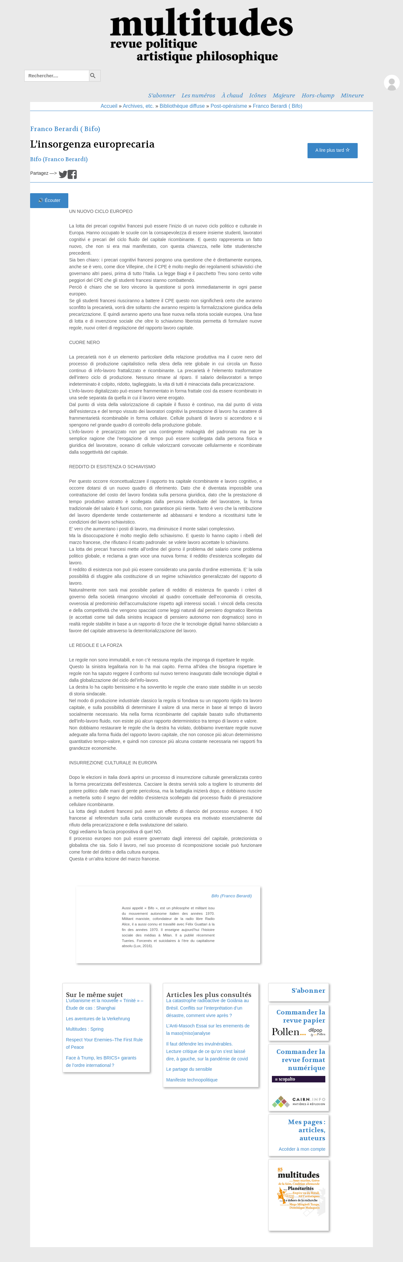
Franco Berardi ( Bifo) (277, 106)
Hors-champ (318, 95)
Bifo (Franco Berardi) (59, 159)
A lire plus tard (332, 150)
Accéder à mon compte (302, 1149)
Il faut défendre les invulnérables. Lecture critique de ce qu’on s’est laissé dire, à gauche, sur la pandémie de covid (207, 1051)
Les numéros (198, 95)
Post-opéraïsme (228, 106)
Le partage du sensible (189, 1069)
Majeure (284, 95)
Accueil (109, 106)
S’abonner (161, 95)
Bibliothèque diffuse (182, 106)
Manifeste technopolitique (192, 1079)
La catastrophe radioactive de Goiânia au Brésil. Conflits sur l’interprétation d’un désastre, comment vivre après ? (207, 1008)
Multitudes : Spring (85, 1029)
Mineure (352, 95)
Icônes (257, 95)
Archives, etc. (138, 106)
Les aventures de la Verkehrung (98, 1018)
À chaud (232, 95)
